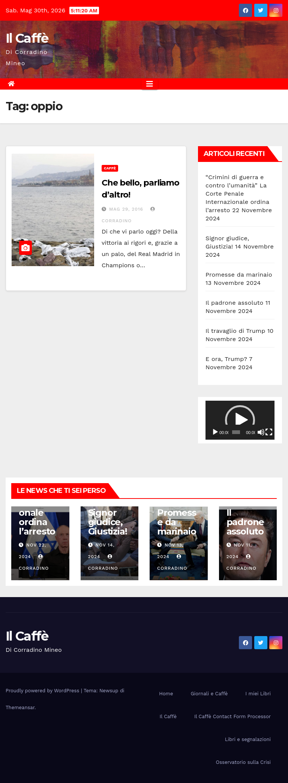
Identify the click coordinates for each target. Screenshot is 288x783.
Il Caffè (27, 38)
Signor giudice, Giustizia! (107, 522)
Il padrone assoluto (234, 302)
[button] (240, 420)
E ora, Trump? (226, 358)
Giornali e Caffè (209, 693)
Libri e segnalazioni (248, 739)
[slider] (236, 432)
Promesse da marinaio (239, 274)
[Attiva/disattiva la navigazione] (149, 84)
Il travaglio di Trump (236, 330)
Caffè (110, 168)
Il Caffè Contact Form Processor (232, 716)
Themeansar (20, 707)
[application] (240, 420)
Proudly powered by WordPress (43, 690)
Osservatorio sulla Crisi (243, 762)
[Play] (215, 432)
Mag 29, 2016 (126, 209)
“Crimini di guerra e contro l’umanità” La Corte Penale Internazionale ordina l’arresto (237, 194)
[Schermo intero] (269, 432)
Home (166, 693)
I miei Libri (258, 693)
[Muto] (261, 432)
